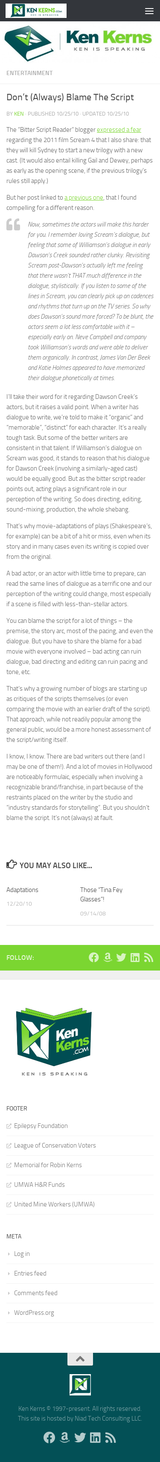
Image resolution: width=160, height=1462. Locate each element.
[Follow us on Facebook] (94, 957)
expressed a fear (119, 130)
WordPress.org (34, 1313)
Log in (22, 1254)
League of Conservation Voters (55, 1145)
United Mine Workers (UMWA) (54, 1204)
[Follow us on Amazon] (107, 957)
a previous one (83, 197)
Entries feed (30, 1273)
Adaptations (22, 890)
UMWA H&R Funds (39, 1185)
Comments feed (36, 1293)
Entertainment (29, 73)
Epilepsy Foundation (41, 1126)
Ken (19, 113)
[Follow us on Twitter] (121, 957)
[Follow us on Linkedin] (135, 957)
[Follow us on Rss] (148, 957)
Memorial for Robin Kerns (48, 1165)
